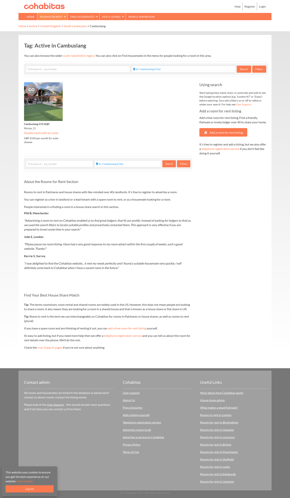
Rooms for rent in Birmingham (219, 422)
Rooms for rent (51, 16)
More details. (25, 481)
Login (262, 6)
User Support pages (49, 347)
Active (33, 26)
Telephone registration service (142, 422)
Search (245, 69)
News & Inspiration (141, 16)
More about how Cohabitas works (221, 392)
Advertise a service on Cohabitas (143, 437)
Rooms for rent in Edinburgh (218, 474)
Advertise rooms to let (137, 429)
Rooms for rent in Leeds (215, 466)
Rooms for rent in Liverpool (217, 437)
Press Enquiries (132, 407)
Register (250, 6)
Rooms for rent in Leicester (217, 481)
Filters (259, 69)
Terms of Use (131, 452)
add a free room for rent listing (127, 328)
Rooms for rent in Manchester (219, 452)
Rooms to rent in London (216, 415)
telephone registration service (123, 335)
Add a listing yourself (136, 415)
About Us (129, 400)
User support (131, 392)
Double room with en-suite (41, 133)
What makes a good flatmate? (219, 407)
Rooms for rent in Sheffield (217, 459)
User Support (243, 104)
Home (31, 16)
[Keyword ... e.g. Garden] (78, 69)
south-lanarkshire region (78, 55)
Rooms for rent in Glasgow (217, 429)
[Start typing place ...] (183, 69)
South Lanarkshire (75, 26)
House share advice (212, 400)
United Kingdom (50, 26)
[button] (65, 16)
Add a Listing (111, 16)
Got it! (30, 489)
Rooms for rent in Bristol (215, 444)
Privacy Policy (132, 444)
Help (238, 6)
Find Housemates (82, 16)
